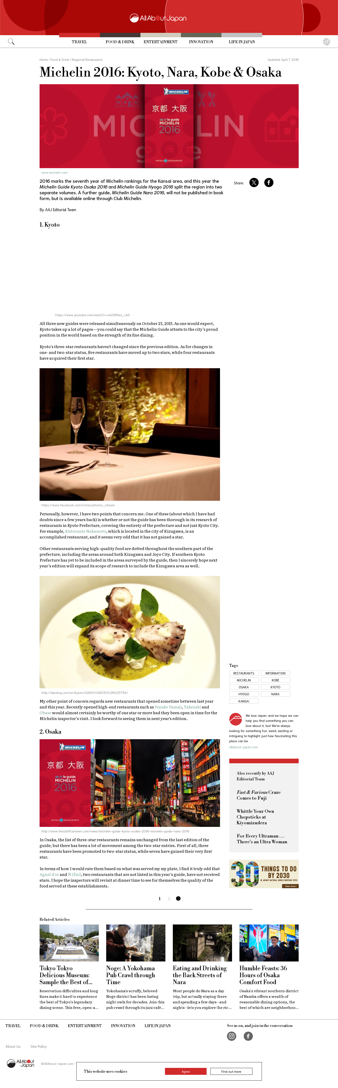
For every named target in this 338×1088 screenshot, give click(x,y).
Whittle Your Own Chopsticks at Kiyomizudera (255, 817)
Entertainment (161, 42)
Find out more (231, 1071)
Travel (79, 42)
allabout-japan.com (243, 747)
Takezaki (192, 707)
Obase (45, 712)
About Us (13, 1046)
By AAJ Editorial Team (58, 209)
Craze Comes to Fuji (259, 795)
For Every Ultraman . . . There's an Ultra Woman (262, 839)
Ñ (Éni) (74, 874)
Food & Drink (120, 42)
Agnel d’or (49, 874)
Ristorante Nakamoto (85, 531)
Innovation (201, 42)
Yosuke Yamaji (168, 707)
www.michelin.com (54, 172)
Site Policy (39, 1046)
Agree (186, 1071)
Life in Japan (242, 42)
